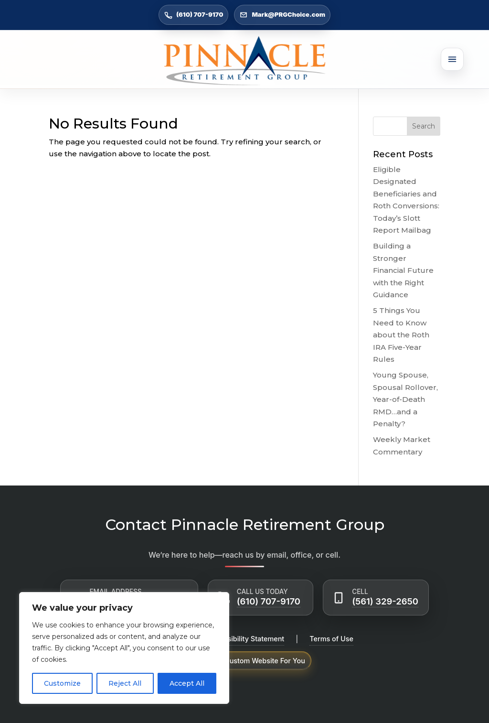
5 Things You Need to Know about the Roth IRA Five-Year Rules (401, 335)
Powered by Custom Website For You (244, 661)
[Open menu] (452, 59)
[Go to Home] (244, 61)
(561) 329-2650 (385, 601)
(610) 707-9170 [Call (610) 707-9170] (193, 15)
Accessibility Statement (245, 639)
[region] (124, 648)
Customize (62, 683)
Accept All (187, 683)
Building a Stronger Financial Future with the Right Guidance (403, 270)
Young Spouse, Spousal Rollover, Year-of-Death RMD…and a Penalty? (405, 399)
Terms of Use (331, 639)
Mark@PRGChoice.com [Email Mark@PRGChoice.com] (282, 15)
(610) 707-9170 (268, 601)
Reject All (124, 683)
